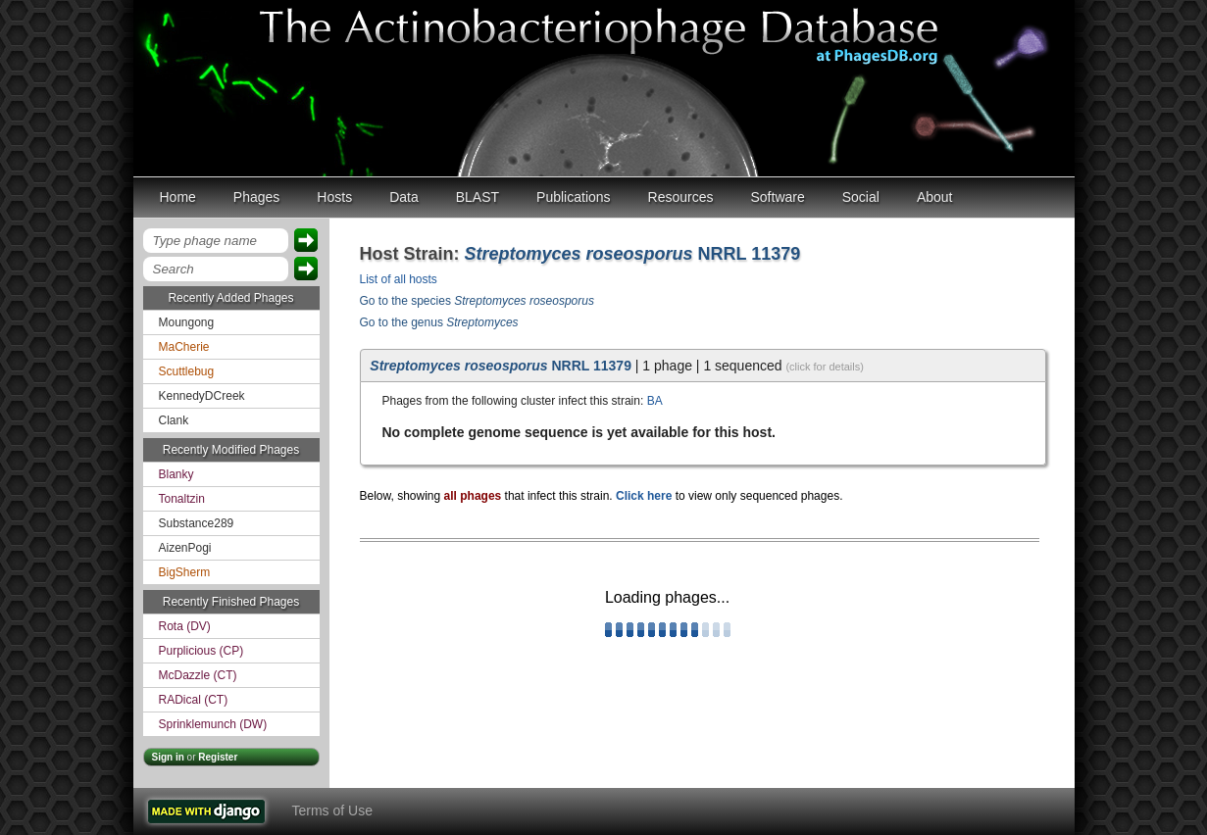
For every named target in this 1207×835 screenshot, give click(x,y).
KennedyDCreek (202, 396)
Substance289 (196, 523)
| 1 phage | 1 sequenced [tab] (617, 365)
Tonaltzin (182, 499)
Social (861, 197)
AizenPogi (185, 548)
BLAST (477, 197)
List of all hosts (398, 279)
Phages (256, 197)
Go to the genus (439, 322)
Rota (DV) (185, 626)
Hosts (334, 197)
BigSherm (185, 572)
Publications (573, 197)
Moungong (187, 322)
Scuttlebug (187, 371)
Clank (174, 420)
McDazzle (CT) (198, 675)
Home (178, 197)
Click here (644, 496)
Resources (681, 197)
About (935, 197)
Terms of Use (332, 810)
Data (404, 197)
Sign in (168, 757)
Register (217, 757)
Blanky (176, 474)
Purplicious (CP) (201, 651)
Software (778, 197)
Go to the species (477, 301)
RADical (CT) (193, 700)
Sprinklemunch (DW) (213, 724)
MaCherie (184, 347)
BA (655, 401)
